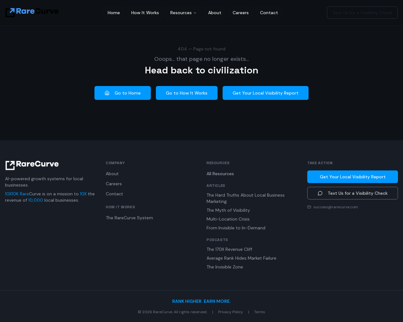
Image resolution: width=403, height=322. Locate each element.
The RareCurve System (129, 218)
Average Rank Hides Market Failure (241, 258)
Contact (269, 12)
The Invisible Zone (225, 267)
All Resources (220, 173)
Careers (241, 12)
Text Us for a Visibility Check (362, 12)
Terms (259, 311)
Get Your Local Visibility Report (265, 93)
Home (114, 12)
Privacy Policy (230, 311)
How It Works (145, 12)
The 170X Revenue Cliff (229, 249)
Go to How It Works (186, 93)
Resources (183, 12)
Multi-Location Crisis (228, 219)
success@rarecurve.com (336, 207)
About (214, 12)
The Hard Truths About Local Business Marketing (246, 198)
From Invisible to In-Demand (236, 228)
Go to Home (123, 93)
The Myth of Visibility (228, 210)
